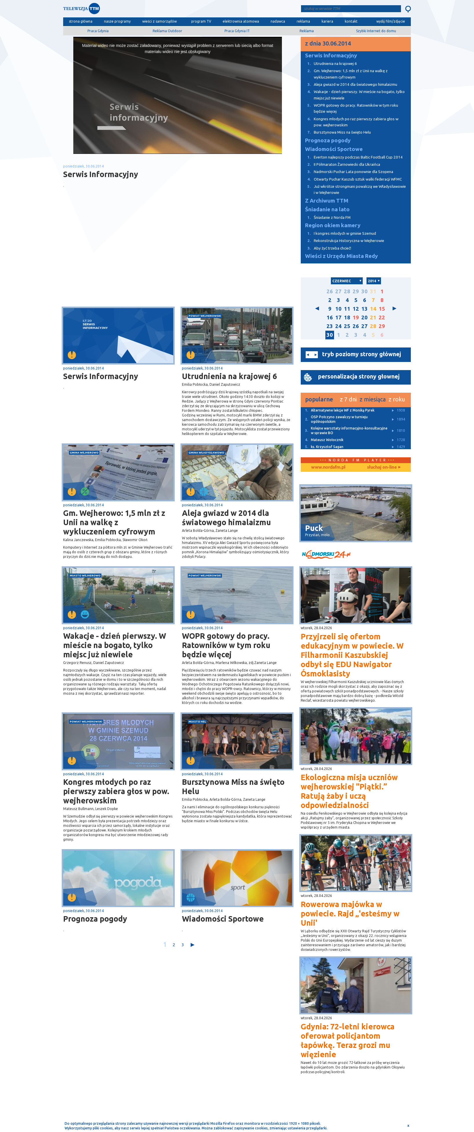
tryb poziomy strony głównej (361, 354)
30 (364, 291)
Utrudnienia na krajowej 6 (229, 376)
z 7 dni (348, 399)
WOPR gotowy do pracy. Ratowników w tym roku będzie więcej (226, 645)
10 (338, 309)
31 (373, 291)
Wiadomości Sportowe (223, 918)
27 (338, 291)
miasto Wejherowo (85, 575)
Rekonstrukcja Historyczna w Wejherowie (342, 241)
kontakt (351, 21)
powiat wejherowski (205, 315)
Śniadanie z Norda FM (326, 217)
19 (356, 317)
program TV (201, 21)
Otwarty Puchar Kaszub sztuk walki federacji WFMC (351, 179)
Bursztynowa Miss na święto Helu (233, 787)
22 (382, 317)
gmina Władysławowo (206, 452)
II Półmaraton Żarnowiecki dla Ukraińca (340, 164)
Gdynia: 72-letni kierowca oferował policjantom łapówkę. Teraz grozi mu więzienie (348, 1040)
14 (373, 309)
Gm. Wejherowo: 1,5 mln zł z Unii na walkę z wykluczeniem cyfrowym (114, 522)
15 (382, 309)
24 (338, 326)
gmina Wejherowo (84, 452)
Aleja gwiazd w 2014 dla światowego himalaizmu (226, 518)
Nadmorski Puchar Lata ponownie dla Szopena (347, 172)
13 (364, 309)
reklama (303, 21)
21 (373, 317)
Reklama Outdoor (167, 31)
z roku (397, 399)
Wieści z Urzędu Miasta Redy (341, 256)
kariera (327, 21)
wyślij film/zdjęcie (390, 21)
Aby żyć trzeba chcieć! (326, 248)
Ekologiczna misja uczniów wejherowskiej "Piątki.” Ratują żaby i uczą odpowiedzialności (349, 791)
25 (347, 326)
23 (330, 326)
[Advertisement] (120, 260)
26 (330, 291)
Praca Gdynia (98, 31)
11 (347, 309)
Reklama (307, 31)
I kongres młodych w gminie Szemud (338, 233)
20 (364, 317)
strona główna (80, 21)
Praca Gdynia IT (237, 31)
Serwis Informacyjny (100, 376)
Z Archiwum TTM (326, 201)
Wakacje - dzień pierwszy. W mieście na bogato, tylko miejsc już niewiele (114, 645)
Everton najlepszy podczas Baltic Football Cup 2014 (352, 157)
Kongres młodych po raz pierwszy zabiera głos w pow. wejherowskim (116, 791)
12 (356, 309)
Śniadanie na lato (327, 209)
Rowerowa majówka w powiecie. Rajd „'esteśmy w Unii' (350, 913)
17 (338, 317)
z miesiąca (373, 399)
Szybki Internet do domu (376, 31)
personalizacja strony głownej (359, 376)
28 (347, 291)
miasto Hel (197, 721)
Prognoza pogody (95, 918)
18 (347, 317)
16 (330, 317)
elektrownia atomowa (241, 21)
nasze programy (117, 21)
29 (356, 291)
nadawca (278, 21)
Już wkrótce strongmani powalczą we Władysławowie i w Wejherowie (353, 189)
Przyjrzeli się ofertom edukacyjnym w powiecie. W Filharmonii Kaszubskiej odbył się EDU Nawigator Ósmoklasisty (352, 655)
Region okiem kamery (332, 225)
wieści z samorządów (159, 21)
